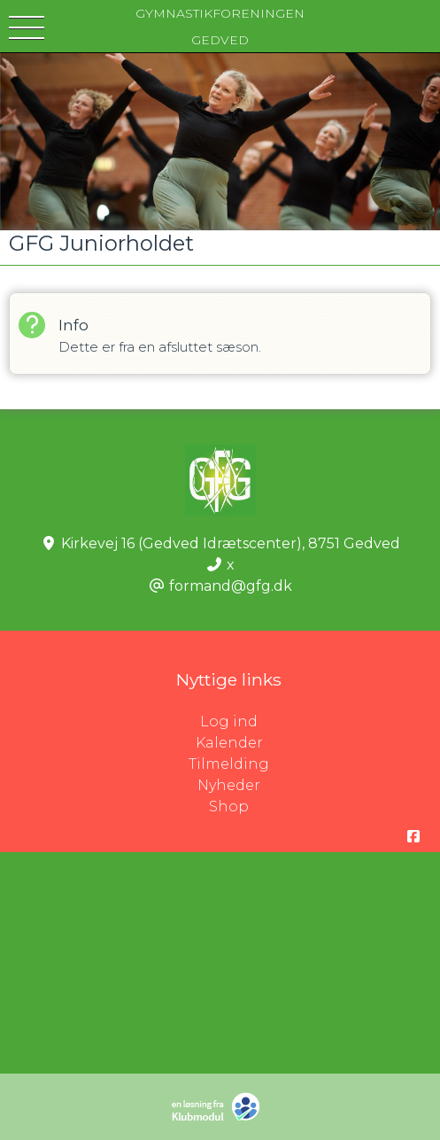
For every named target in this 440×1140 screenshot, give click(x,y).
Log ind (320, 722)
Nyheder (228, 785)
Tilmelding (229, 764)
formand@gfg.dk (230, 586)
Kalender (229, 742)
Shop (229, 806)
